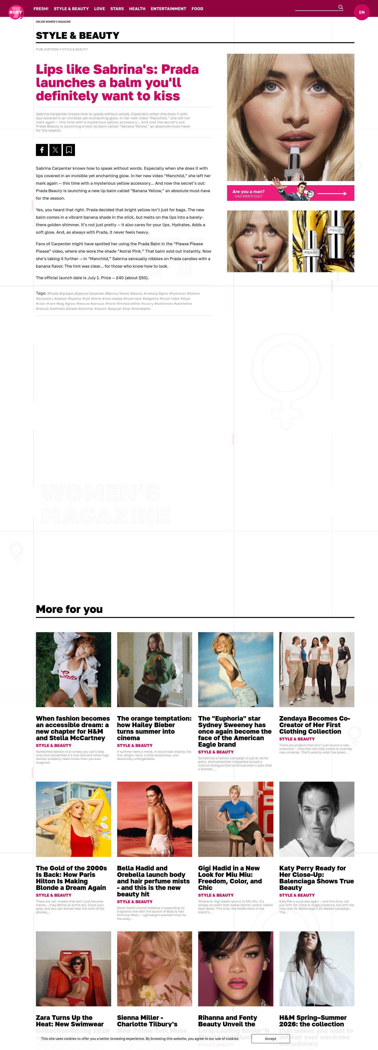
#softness (57, 309)
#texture (82, 303)
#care (51, 303)
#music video (170, 298)
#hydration (177, 293)
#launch (100, 309)
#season (60, 298)
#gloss (70, 303)
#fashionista (163, 303)
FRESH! (41, 8)
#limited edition (129, 303)
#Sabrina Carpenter (89, 293)
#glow (163, 293)
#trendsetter (141, 309)
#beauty (136, 293)
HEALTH (137, 8)
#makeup (151, 293)
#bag (60, 303)
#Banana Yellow (117, 293)
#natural (42, 309)
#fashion (193, 293)
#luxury (147, 303)
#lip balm (66, 293)
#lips (86, 298)
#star (127, 309)
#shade (71, 309)
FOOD (197, 8)
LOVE (99, 8)
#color (41, 303)
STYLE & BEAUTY (71, 8)
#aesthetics (183, 303)
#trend (110, 303)
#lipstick (74, 298)
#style (185, 298)
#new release (112, 298)
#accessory (44, 298)
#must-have (133, 298)
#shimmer (86, 309)
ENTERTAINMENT (168, 8)
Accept (270, 1038)
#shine (96, 298)
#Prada (52, 293)
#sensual (98, 303)
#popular (115, 309)
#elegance (150, 298)
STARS (117, 8)
